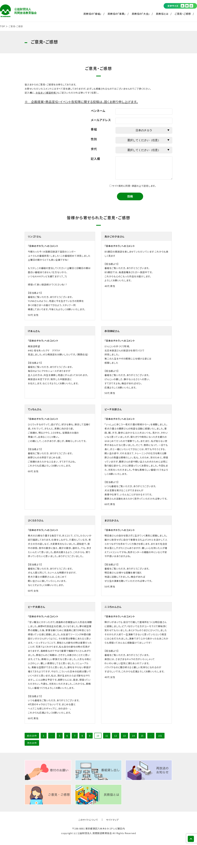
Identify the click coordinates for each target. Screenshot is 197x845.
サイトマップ (112, 820)
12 (115, 735)
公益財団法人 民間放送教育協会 (18, 10)
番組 (94, 129)
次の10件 (32, 742)
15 (142, 735)
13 (124, 735)
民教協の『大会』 (141, 14)
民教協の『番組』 (92, 14)
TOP (2, 26)
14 (133, 735)
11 (106, 735)
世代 (94, 149)
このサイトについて (88, 820)
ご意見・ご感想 (183, 14)
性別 (94, 139)
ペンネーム (98, 111)
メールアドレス (101, 120)
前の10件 (32, 735)
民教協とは (162, 14)
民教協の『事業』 (117, 14)
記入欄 (95, 158)
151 (160, 735)
